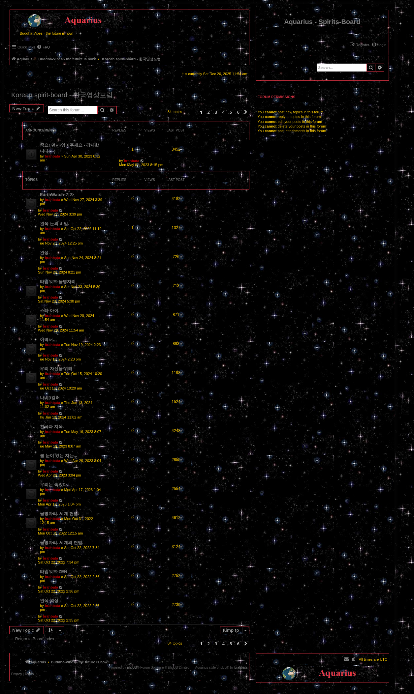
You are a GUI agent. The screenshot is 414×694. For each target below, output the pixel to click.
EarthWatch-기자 (57, 194)
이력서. (47, 339)
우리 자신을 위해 (56, 368)
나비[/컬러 (50, 397)
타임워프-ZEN (53, 571)
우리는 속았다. (54, 484)
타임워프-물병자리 (58, 281)
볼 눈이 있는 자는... (58, 455)
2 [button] (208, 112)
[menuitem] (378, 45)
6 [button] (238, 112)
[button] (245, 112)
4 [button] (223, 112)
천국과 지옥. (52, 426)
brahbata (52, 156)
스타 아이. (49, 310)
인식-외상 (49, 600)
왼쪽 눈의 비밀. (54, 223)
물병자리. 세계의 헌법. (61, 542)
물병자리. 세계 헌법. (59, 513)
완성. (45, 252)
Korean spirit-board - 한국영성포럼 (62, 95)
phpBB (132, 667)
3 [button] (216, 112)
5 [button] (231, 112)
